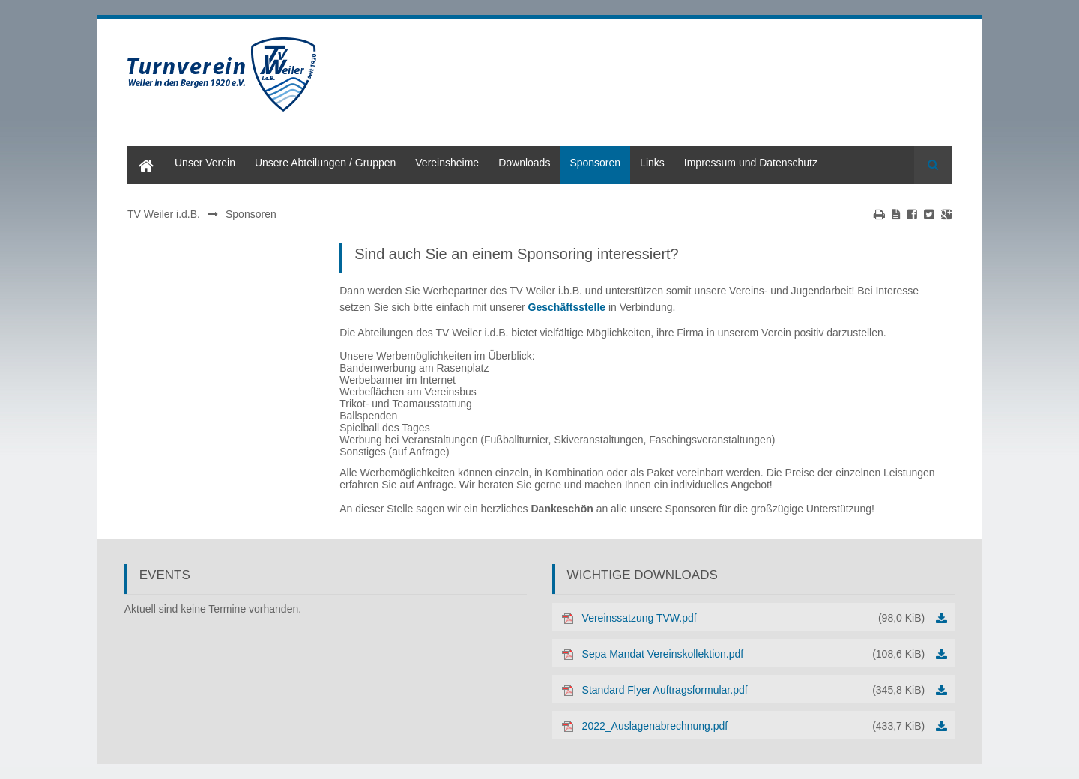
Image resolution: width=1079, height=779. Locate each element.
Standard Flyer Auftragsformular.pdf (753, 690)
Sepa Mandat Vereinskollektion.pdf (753, 654)
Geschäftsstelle (567, 307)
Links (652, 163)
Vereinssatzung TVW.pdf (753, 618)
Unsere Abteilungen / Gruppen (325, 163)
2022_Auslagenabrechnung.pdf (753, 726)
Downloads (524, 163)
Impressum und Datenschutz (750, 163)
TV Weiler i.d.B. (163, 214)
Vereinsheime (447, 163)
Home (141, 152)
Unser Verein (205, 163)
